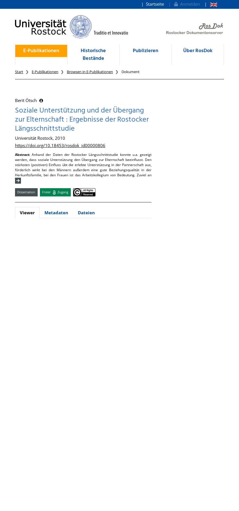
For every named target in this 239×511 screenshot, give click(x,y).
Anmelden (186, 4)
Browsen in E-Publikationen (90, 71)
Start (19, 71)
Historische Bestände (93, 55)
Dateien (86, 212)
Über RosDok (197, 51)
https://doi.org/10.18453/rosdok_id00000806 (60, 145)
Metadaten (56, 212)
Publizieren (145, 51)
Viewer (27, 212)
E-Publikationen (41, 51)
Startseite (155, 4)
